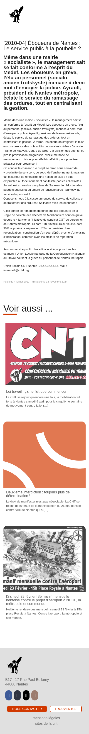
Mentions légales (46, 718)
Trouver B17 (66, 709)
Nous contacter (27, 709)
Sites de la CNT (46, 723)
